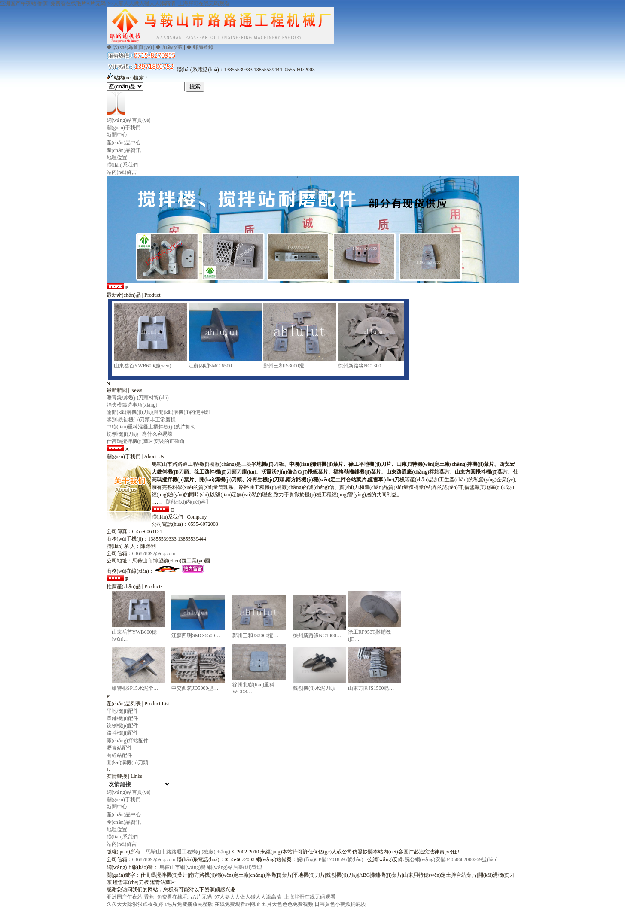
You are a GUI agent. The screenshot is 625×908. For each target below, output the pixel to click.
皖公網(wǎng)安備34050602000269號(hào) (451, 859)
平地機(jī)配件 (123, 711)
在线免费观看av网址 (237, 904)
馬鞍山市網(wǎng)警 (182, 867)
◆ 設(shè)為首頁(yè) (129, 47)
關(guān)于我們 (123, 128)
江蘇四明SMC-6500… (213, 366)
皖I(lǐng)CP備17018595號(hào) (330, 859)
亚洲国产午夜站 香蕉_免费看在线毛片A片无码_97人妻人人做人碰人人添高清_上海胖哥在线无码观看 (114, 3)
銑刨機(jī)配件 (123, 726)
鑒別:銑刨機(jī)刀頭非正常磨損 (141, 419)
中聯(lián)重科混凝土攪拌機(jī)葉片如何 (151, 427)
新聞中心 (117, 135)
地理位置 (117, 158)
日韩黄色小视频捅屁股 (340, 904)
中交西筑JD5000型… (194, 688)
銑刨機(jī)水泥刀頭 (314, 688)
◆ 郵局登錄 (199, 47)
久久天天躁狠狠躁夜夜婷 (135, 904)
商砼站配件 (119, 755)
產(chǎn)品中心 (124, 143)
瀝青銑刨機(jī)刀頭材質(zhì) (138, 398)
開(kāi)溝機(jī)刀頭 (127, 762)
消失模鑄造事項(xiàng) (132, 405)
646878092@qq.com (154, 553)
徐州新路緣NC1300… (362, 366)
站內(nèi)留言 (122, 172)
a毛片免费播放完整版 (189, 904)
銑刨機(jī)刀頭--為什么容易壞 (140, 434)
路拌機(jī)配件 (123, 733)
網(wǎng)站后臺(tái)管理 (234, 867)
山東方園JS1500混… (371, 688)
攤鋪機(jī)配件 (123, 718)
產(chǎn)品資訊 (124, 150)
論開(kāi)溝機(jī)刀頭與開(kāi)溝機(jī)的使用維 (159, 412)
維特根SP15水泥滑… (135, 688)
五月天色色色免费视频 (287, 904)
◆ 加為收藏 (169, 47)
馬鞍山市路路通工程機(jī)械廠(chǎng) (188, 852)
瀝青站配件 (119, 748)
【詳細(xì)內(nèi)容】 (187, 502)
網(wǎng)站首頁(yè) (129, 120)
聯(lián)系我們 (122, 165)
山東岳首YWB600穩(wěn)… (145, 366)
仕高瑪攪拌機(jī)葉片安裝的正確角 (146, 441)
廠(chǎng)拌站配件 (128, 741)
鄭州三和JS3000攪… (286, 366)
